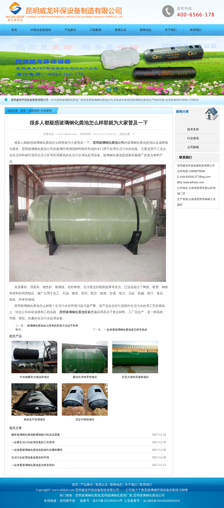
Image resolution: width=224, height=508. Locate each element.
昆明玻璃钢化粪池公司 (149, 495)
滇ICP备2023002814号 (108, 500)
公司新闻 (193, 147)
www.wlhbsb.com (67, 134)
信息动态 (34, 110)
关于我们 (171, 30)
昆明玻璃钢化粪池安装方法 (78, 312)
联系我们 (196, 30)
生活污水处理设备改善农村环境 (30, 457)
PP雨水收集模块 (40, 30)
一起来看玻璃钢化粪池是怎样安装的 (125, 329)
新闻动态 (145, 30)
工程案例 (95, 30)
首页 (14, 30)
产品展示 (70, 30)
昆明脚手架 (67, 500)
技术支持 (193, 129)
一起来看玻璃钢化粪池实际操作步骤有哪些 (36, 449)
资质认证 (120, 30)
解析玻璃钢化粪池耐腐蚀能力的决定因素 (35, 434)
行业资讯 (193, 138)
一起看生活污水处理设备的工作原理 (32, 442)
